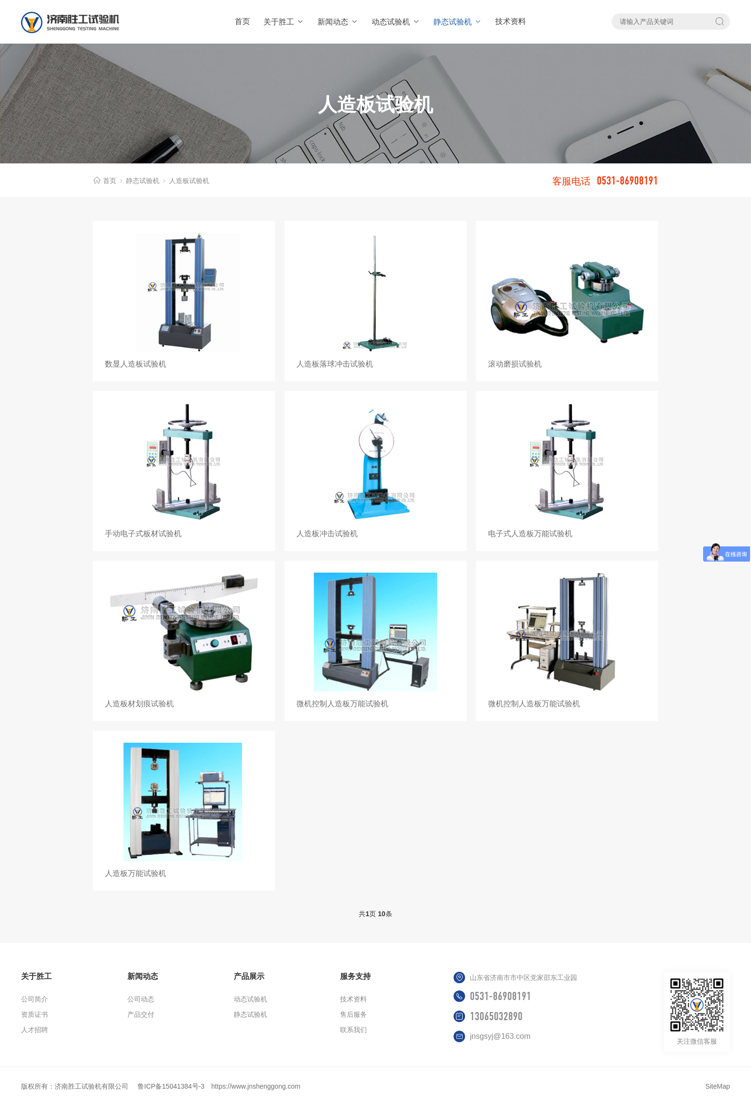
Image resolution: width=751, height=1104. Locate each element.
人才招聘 (34, 1030)
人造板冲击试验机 (327, 533)
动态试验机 (396, 22)
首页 (242, 21)
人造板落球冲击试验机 (334, 364)
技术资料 (510, 21)
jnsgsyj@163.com (500, 1036)
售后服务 (353, 1014)
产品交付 (140, 1014)
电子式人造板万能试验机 (530, 533)
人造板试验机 (189, 180)
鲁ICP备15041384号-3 (171, 1086)
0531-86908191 (500, 996)
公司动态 (140, 999)
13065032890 (496, 1016)
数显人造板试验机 (135, 364)
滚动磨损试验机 (515, 364)
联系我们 (353, 1030)
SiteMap (717, 1086)
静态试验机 (457, 22)
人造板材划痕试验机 (139, 704)
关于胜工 (283, 22)
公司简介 (34, 999)
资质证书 (34, 1014)
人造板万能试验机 (135, 873)
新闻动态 (338, 22)
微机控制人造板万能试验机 (342, 704)
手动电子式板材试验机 (143, 533)
